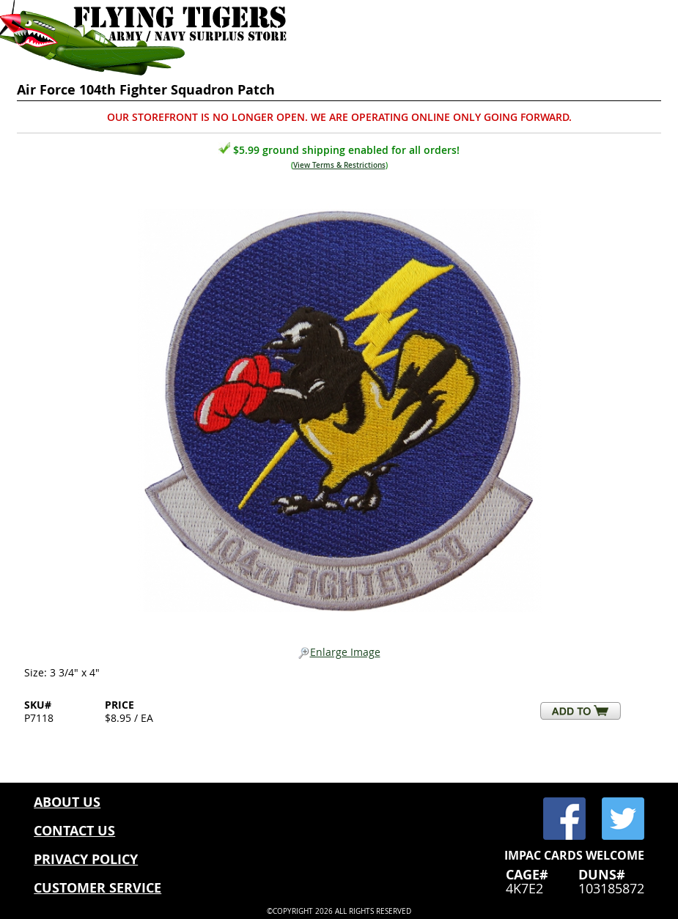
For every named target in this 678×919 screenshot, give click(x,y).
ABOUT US (67, 802)
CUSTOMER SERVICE (97, 888)
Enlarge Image (339, 652)
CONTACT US (74, 831)
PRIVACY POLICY (86, 859)
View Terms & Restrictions (339, 165)
